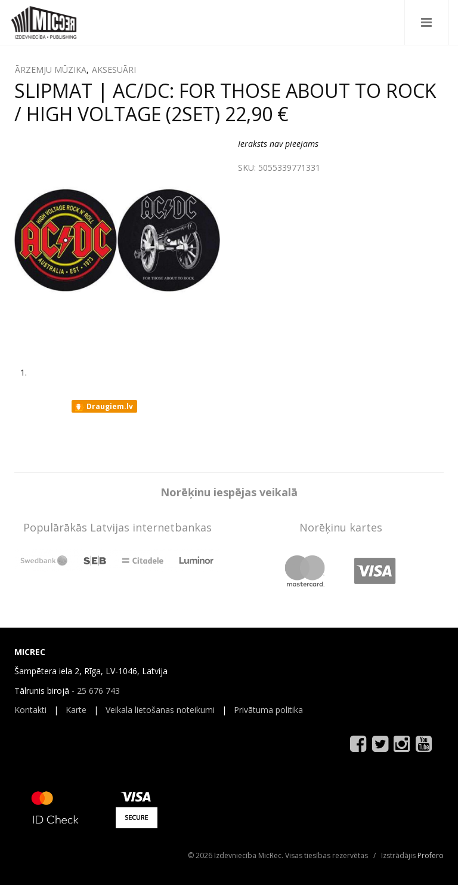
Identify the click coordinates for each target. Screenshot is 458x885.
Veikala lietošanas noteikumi (160, 709)
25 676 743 (98, 690)
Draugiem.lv (103, 406)
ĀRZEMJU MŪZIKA (50, 69)
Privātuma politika (268, 709)
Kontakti (30, 709)
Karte (76, 709)
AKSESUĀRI (114, 69)
